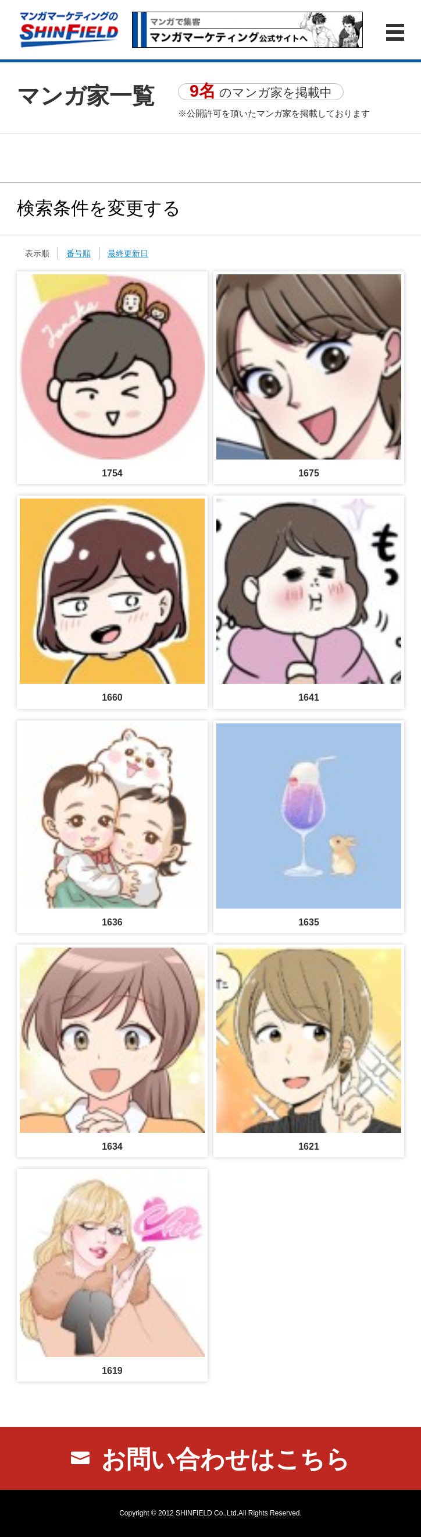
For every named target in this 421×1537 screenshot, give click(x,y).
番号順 (78, 253)
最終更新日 (128, 253)
